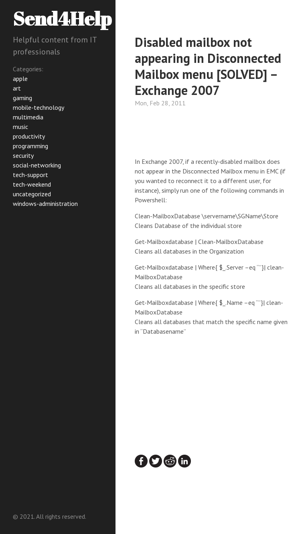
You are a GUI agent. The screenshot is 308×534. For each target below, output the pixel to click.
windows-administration (45, 203)
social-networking (37, 165)
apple (20, 79)
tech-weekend (32, 184)
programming (30, 146)
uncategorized (32, 194)
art (17, 88)
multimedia (28, 117)
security (23, 155)
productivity (29, 136)
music (20, 127)
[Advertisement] (199, 134)
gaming (22, 98)
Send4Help (62, 18)
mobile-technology (38, 107)
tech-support (30, 175)
